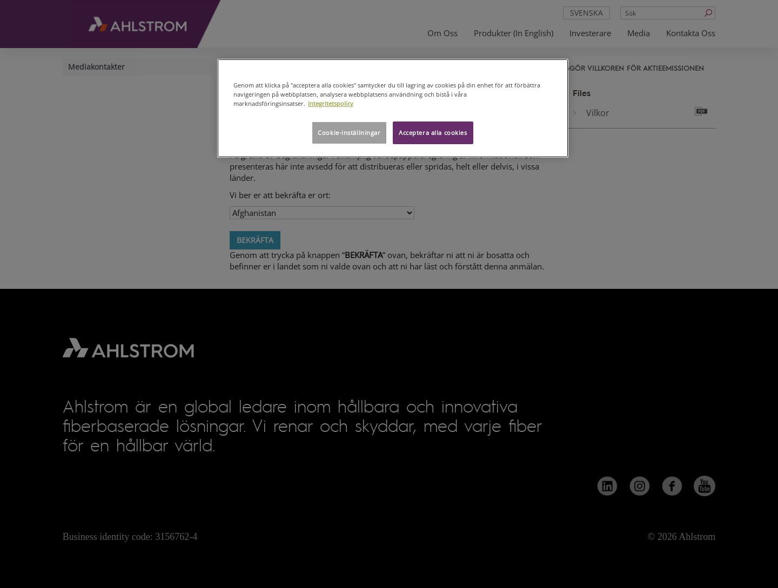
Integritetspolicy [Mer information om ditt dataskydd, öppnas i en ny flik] (330, 103)
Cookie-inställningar (349, 133)
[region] (392, 108)
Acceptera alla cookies (433, 133)
